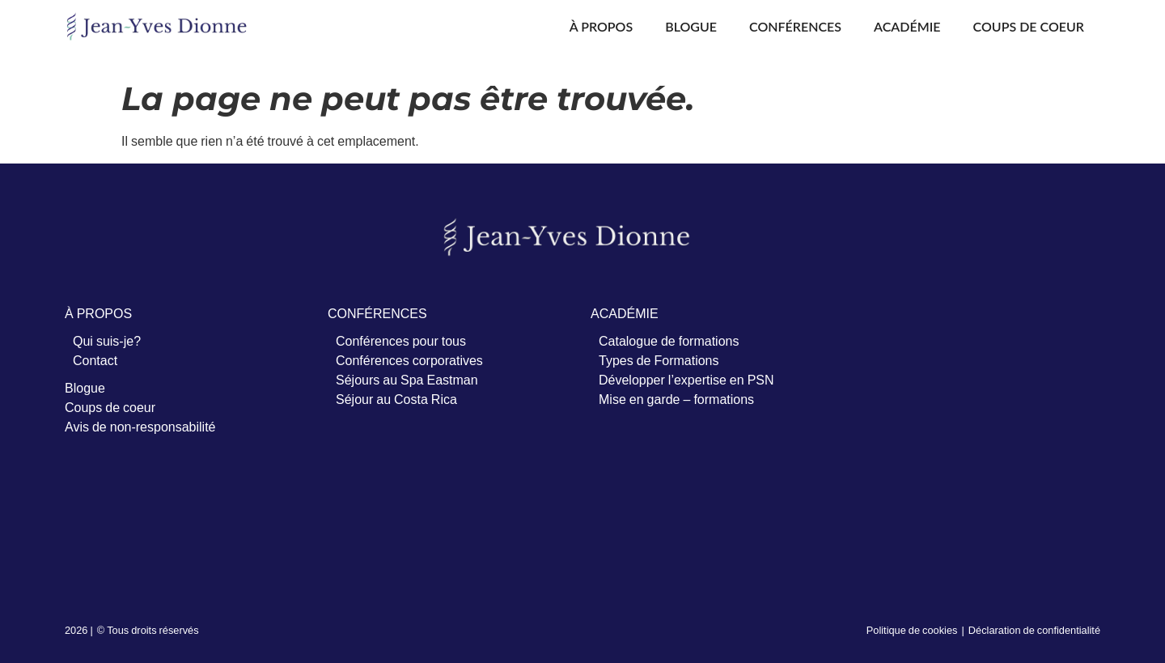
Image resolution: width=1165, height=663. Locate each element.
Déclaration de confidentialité (1034, 630)
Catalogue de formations (669, 341)
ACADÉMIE (625, 313)
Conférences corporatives (409, 360)
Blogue (691, 26)
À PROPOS (98, 313)
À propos (601, 26)
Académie (907, 26)
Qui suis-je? (107, 341)
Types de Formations (659, 360)
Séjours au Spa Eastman (407, 380)
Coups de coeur (1028, 26)
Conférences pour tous (401, 341)
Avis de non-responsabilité (140, 427)
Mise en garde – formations (676, 399)
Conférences (795, 26)
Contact (95, 360)
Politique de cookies (912, 630)
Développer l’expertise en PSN (686, 380)
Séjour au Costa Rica (396, 399)
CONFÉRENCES (377, 313)
